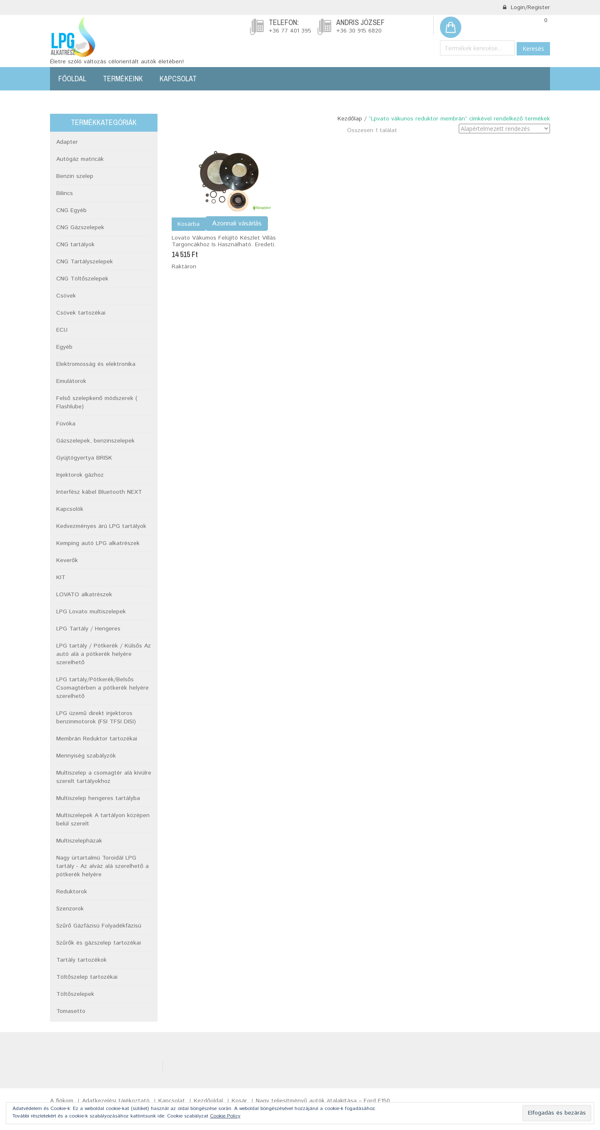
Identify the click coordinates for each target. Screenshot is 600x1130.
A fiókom (61, 1101)
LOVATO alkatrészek (84, 594)
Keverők (67, 560)
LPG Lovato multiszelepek (91, 612)
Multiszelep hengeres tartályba (98, 798)
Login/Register (526, 7)
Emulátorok (71, 381)
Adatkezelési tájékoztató (116, 1101)
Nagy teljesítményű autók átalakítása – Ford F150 (323, 1101)
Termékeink (123, 78)
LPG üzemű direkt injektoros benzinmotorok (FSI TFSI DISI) (96, 717)
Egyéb (64, 347)
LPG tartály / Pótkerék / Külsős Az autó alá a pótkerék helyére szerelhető (103, 654)
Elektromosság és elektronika (95, 364)
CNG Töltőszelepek (82, 279)
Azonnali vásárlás (237, 223)
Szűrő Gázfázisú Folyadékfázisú (98, 926)
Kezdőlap (350, 119)
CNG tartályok (75, 244)
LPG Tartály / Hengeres (88, 629)
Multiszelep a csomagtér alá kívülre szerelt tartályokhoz (103, 777)
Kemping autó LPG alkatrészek (98, 543)
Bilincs (64, 193)
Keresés (533, 48)
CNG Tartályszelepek (84, 262)
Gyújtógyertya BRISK (84, 458)
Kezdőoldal (208, 1101)
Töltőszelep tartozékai (87, 977)
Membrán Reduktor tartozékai (96, 739)
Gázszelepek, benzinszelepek (95, 441)
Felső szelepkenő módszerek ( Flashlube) (96, 402)
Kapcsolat (178, 78)
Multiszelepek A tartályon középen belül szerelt (103, 819)
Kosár (239, 1101)
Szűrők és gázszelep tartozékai (98, 943)
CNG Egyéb (71, 210)
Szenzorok (70, 909)
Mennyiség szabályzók (86, 756)
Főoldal (72, 78)
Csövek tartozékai (80, 313)
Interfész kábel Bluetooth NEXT (99, 492)
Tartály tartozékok (81, 960)
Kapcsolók (69, 509)
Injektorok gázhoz (80, 475)
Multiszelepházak (79, 841)
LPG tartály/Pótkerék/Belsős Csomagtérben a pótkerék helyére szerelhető (102, 687)
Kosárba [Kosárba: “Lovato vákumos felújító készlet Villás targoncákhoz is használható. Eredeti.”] (189, 224)
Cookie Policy (225, 1116)
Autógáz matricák (80, 159)
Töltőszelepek (75, 994)
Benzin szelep (74, 176)
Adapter (67, 142)
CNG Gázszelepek (80, 227)
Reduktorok (71, 892)
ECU (62, 330)
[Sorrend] (504, 128)
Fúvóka (65, 424)
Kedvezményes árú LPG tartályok (101, 526)
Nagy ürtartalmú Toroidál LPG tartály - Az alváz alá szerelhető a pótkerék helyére (102, 866)
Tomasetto (70, 1011)
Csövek (66, 296)
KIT (60, 577)
